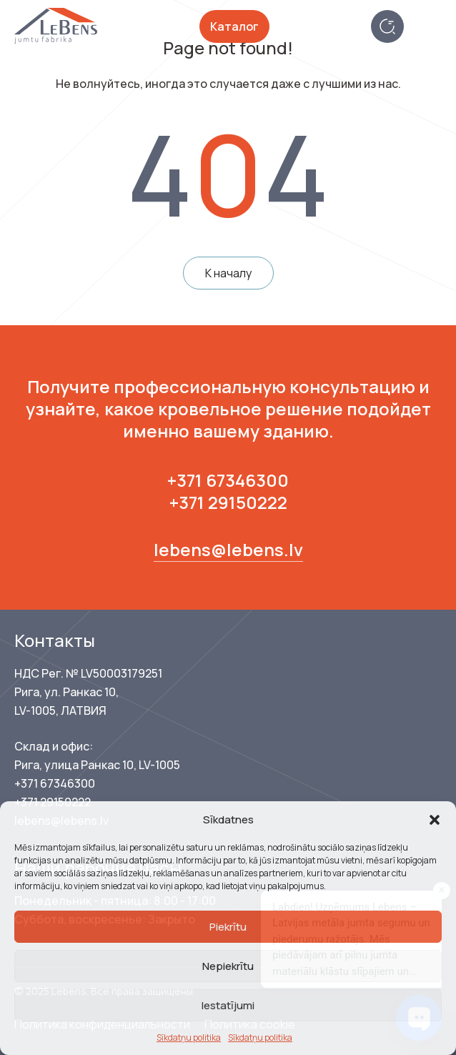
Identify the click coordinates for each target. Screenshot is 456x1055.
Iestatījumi (228, 1005)
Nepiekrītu (228, 966)
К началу (228, 273)
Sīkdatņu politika (189, 1037)
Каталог (234, 26)
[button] (434, 820)
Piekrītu (228, 926)
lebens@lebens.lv (228, 549)
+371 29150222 (228, 502)
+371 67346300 (228, 480)
